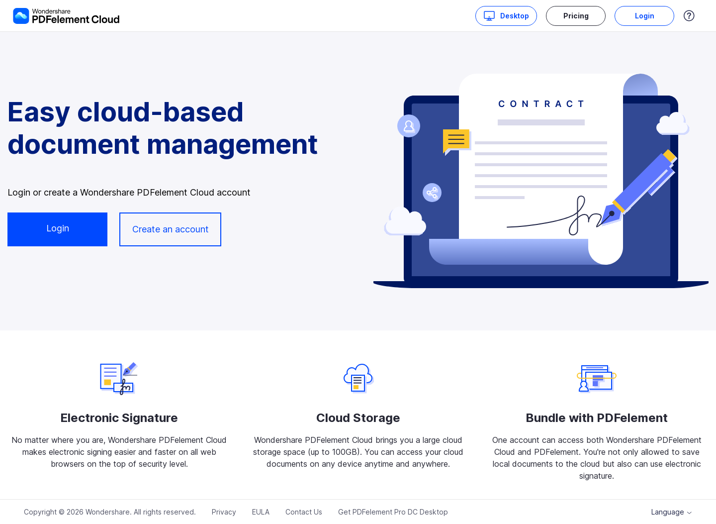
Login (644, 15)
